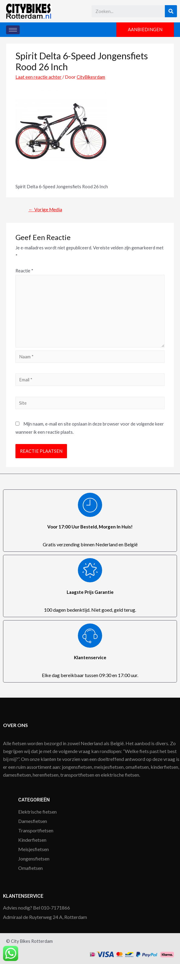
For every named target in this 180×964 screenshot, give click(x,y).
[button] (145, 29)
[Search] (171, 11)
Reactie (24, 270)
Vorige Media (45, 209)
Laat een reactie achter (38, 77)
